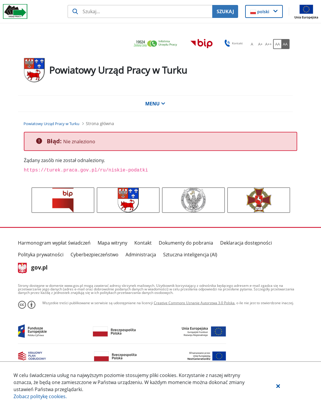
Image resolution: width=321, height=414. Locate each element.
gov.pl (33, 268)
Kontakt (143, 243)
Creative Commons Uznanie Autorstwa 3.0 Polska (194, 302)
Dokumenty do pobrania (186, 243)
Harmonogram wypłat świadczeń (54, 243)
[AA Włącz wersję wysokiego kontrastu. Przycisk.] (285, 44)
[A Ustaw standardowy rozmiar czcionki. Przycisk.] (251, 44)
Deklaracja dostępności (246, 243)
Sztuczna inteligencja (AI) (190, 254)
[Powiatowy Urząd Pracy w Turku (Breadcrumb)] (51, 123)
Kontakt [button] (233, 43)
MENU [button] (155, 103)
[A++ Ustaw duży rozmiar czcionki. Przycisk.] (268, 44)
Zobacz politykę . (40, 396)
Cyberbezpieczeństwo (94, 254)
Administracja (141, 254)
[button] (278, 386)
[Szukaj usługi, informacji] (140, 11)
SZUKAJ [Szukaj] (225, 11)
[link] (156, 44)
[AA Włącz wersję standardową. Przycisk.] (277, 44)
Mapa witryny (112, 243)
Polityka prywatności (40, 254)
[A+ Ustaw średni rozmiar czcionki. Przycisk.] (260, 44)
